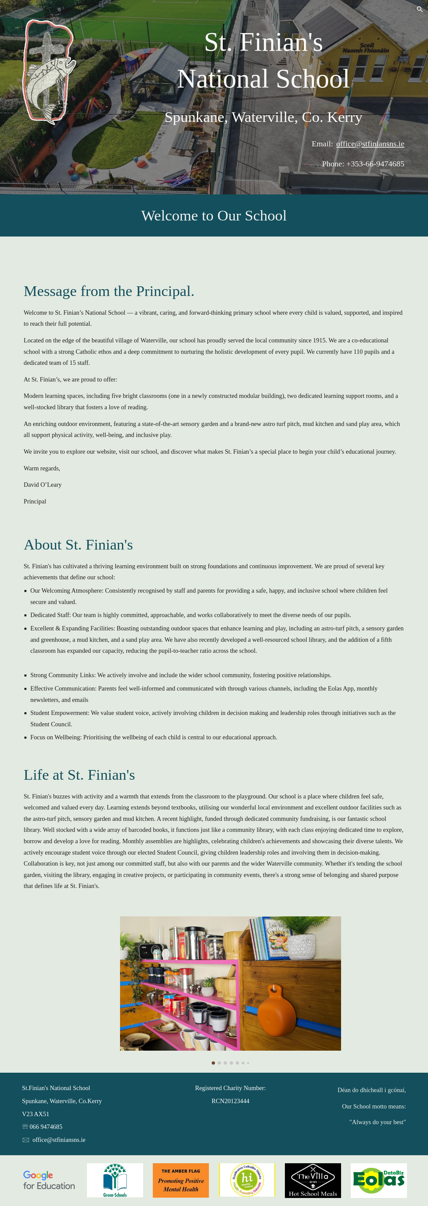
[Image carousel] (230, 990)
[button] (420, 9)
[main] (263, 60)
